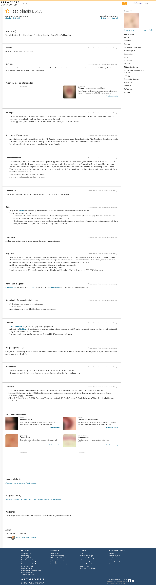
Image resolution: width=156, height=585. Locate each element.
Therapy (127, 76)
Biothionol (9, 483)
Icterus (21, 211)
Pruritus (111, 560)
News (81, 554)
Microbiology (25, 566)
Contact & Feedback (85, 564)
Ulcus (110, 564)
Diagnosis (127, 64)
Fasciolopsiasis (19, 483)
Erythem (111, 554)
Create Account (84, 556)
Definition (127, 41)
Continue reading (112, 96)
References (128, 89)
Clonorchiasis (10, 288)
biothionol (23, 329)
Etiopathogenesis (130, 51)
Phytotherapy (25, 572)
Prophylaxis (128, 82)
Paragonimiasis (31, 483)
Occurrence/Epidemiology (133, 47)
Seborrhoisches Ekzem (116, 562)
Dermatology (25, 560)
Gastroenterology (26, 562)
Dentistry (24, 558)
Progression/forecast (131, 79)
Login (91, 556)
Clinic (126, 57)
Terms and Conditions (112, 583)
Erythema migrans (114, 556)
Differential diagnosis (131, 67)
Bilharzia (8, 499)
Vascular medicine (27, 574)
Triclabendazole (15, 326)
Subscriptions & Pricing (86, 558)
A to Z (30, 554)
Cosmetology (25, 556)
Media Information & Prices (87, 568)
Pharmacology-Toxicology (29, 570)
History (126, 38)
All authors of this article (12, 18)
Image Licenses (84, 566)
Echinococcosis (37, 499)
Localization (128, 54)
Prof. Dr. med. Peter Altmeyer (23, 538)
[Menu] (151, 3)
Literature (127, 86)
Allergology (24, 554)
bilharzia (32, 288)
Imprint (125, 583)
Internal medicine (26, 564)
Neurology (24, 568)
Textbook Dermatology (57, 556)
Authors (127, 92)
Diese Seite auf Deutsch (58, 558)
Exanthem (112, 558)
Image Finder (148, 30)
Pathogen (127, 44)
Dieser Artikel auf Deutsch (109, 18)
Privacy (120, 583)
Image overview (129, 30)
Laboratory (128, 60)
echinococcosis (54, 288)
